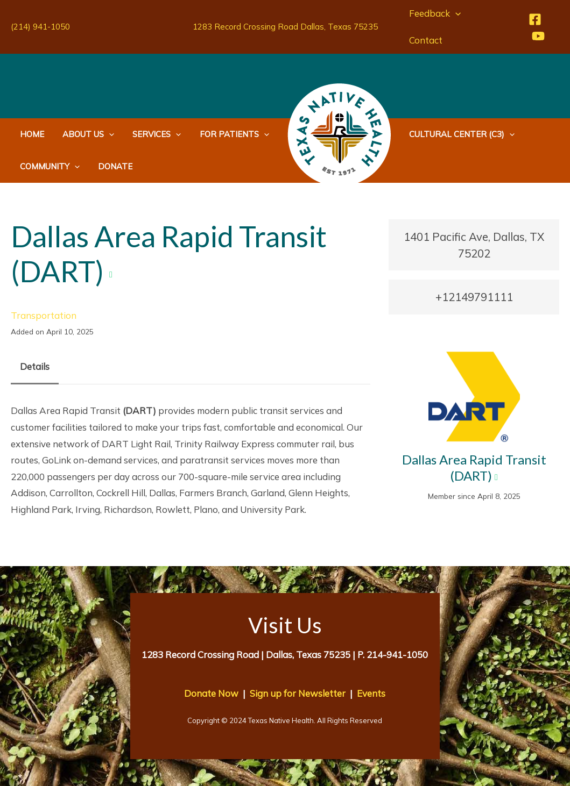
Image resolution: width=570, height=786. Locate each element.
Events (371, 693)
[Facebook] (534, 19)
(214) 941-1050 (40, 27)
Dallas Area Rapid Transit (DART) (474, 467)
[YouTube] (537, 36)
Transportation (43, 315)
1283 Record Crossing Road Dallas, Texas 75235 (285, 27)
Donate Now (211, 693)
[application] (454, 13)
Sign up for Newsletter (298, 693)
